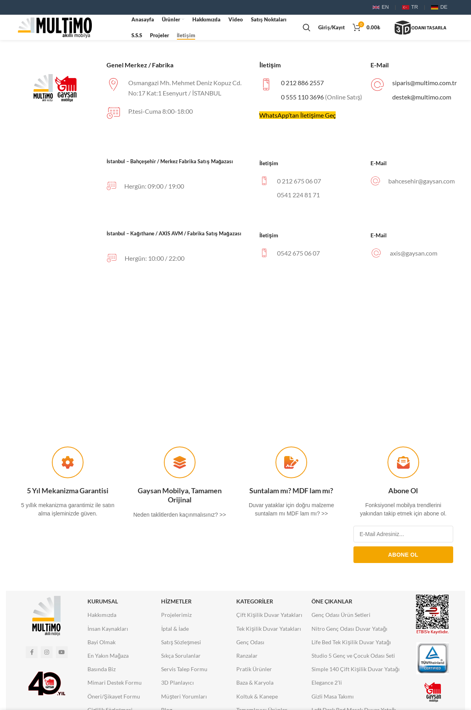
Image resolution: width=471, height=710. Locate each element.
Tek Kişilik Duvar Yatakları (268, 631)
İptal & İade (175, 631)
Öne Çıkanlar (331, 603)
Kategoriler (254, 603)
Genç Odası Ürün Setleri (340, 617)
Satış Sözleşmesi (181, 644)
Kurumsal (102, 603)
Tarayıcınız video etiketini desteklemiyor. (111, 28)
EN (380, 7)
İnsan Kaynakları (107, 631)
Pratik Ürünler (254, 671)
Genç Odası (250, 644)
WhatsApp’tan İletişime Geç (297, 117)
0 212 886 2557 (302, 85)
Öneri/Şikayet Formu (113, 698)
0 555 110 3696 (302, 99)
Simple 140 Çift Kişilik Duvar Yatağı (355, 671)
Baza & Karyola (254, 684)
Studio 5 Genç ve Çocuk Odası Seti (353, 658)
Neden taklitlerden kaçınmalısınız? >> (179, 517)
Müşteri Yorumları (184, 698)
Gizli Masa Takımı (332, 698)
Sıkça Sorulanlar (181, 658)
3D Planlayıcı (177, 684)
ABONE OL (403, 557)
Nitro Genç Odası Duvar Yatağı (349, 631)
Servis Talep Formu (184, 671)
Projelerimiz (176, 617)
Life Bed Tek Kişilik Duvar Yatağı (351, 644)
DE (439, 7)
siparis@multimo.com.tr (424, 85)
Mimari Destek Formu (114, 684)
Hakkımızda (101, 617)
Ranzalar (247, 658)
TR (410, 7)
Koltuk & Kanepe (257, 698)
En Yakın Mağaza (108, 658)
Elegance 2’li (326, 684)
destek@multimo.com (421, 99)
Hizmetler (176, 603)
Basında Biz (101, 671)
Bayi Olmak (101, 644)
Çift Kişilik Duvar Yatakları (269, 617)
